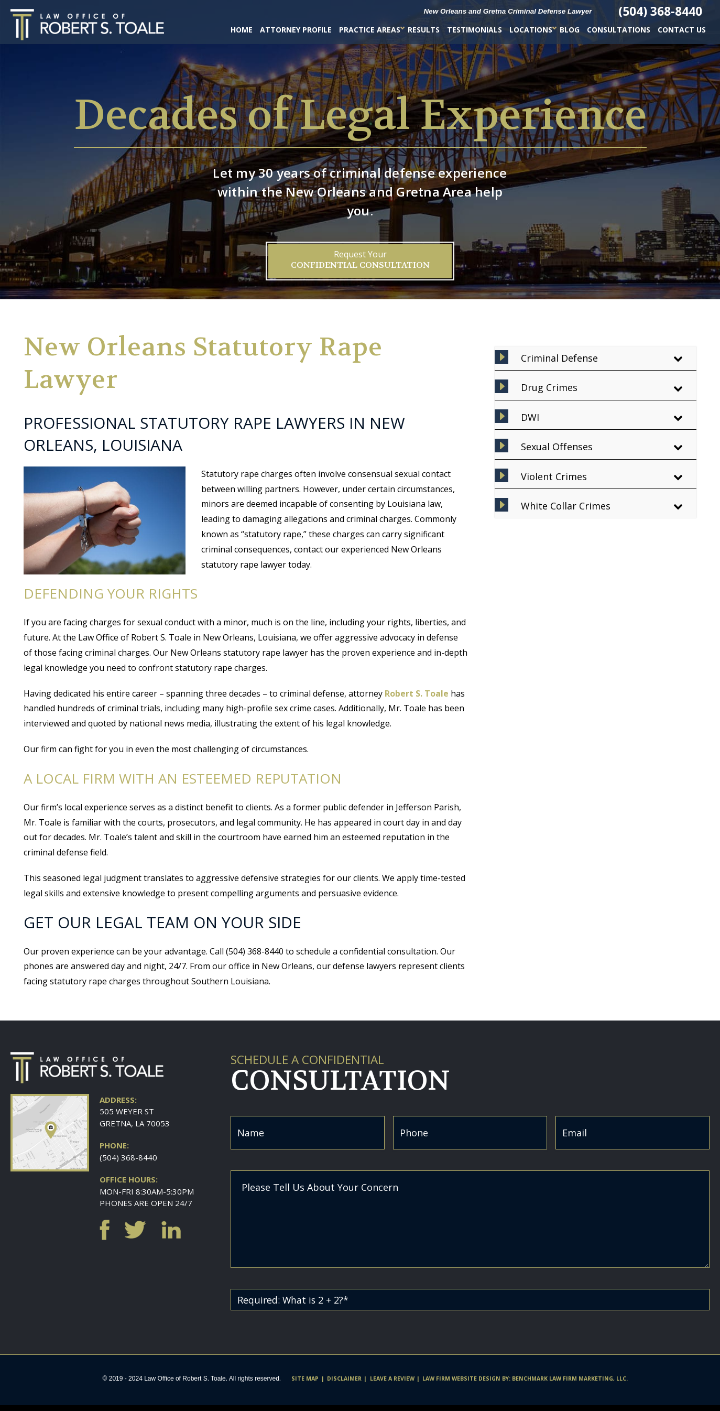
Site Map (305, 1384)
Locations (530, 30)
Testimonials (474, 30)
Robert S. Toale (417, 693)
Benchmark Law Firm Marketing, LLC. (570, 1384)
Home (242, 30)
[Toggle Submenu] (678, 358)
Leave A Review (392, 1384)
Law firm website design (461, 1384)
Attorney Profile (296, 30)
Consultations (618, 30)
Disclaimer (344, 1384)
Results (424, 30)
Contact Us (682, 30)
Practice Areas (369, 30)
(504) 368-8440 (128, 1157)
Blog (570, 30)
